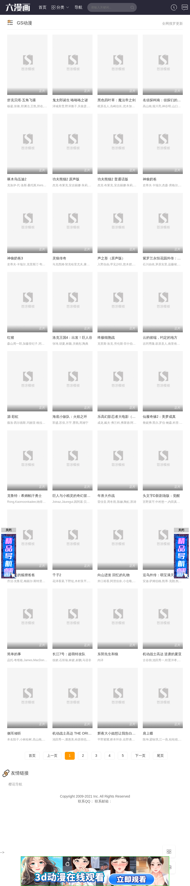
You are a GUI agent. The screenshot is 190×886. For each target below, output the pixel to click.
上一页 (52, 756)
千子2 (56, 575)
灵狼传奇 (59, 258)
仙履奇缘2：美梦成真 (159, 417)
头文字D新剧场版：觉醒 (161, 496)
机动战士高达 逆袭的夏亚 (162, 654)
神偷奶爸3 (15, 258)
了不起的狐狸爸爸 (21, 575)
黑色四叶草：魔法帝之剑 (116, 100)
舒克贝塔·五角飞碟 (21, 100)
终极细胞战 (106, 337)
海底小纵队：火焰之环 (69, 417)
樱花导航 (15, 784)
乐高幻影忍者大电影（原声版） (121, 417)
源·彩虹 (13, 417)
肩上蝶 (148, 733)
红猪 (10, 337)
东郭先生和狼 (107, 654)
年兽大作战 (106, 496)
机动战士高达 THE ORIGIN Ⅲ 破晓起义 (82, 733)
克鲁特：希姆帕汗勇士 (24, 496)
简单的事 (14, 654)
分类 (60, 7)
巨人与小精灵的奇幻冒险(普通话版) (79, 496)
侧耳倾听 (14, 733)
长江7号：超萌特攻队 (69, 654)
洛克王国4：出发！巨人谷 (72, 337)
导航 (78, 7)
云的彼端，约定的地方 (160, 337)
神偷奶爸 (150, 179)
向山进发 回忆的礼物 (113, 575)
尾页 (160, 756)
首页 (43, 7)
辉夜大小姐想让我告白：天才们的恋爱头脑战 (132, 733)
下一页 (140, 756)
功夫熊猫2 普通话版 (112, 179)
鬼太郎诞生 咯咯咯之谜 (70, 100)
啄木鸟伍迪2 (16, 179)
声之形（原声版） (111, 258)
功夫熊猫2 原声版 (66, 179)
